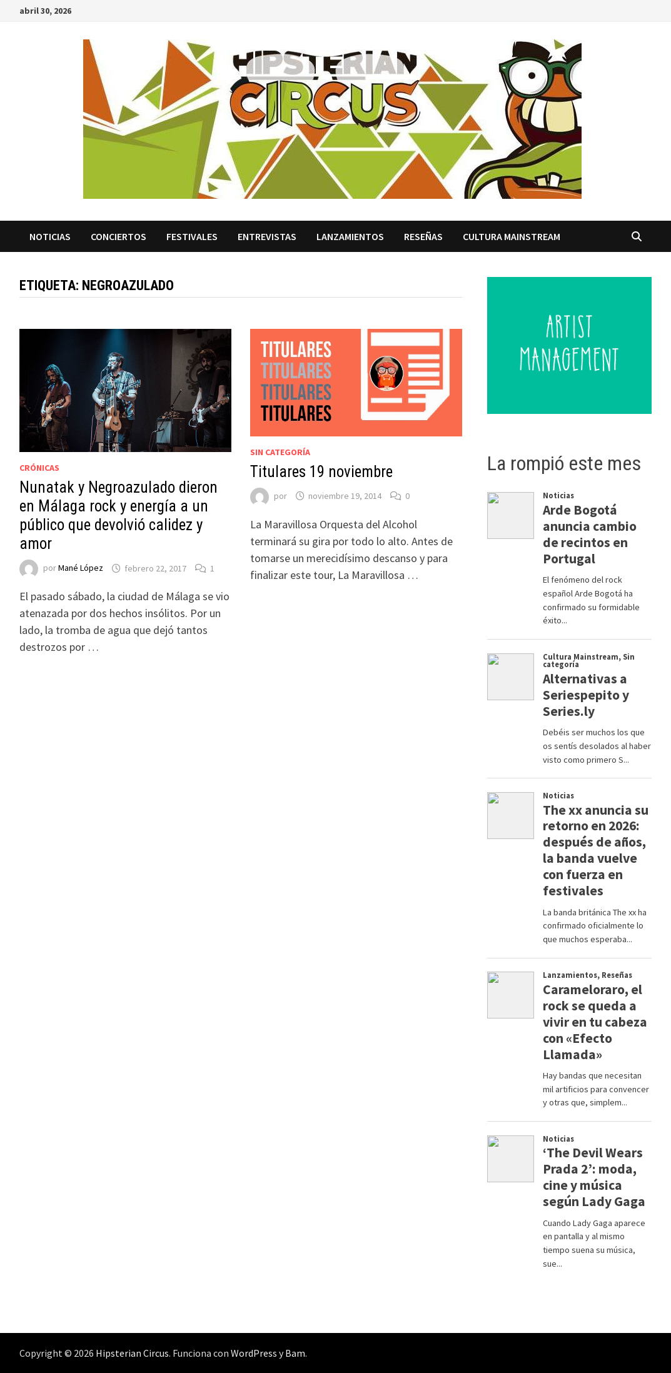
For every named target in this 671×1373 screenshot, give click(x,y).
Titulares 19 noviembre (321, 472)
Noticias (50, 236)
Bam (295, 1353)
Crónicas (39, 467)
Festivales (192, 236)
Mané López (80, 568)
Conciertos (118, 236)
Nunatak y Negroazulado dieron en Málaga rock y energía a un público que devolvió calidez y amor (118, 515)
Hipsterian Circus (132, 1353)
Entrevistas (267, 236)
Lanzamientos (350, 236)
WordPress (254, 1353)
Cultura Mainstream (511, 236)
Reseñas (423, 236)
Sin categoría (280, 452)
